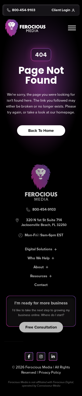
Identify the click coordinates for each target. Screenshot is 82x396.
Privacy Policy (50, 372)
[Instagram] (41, 356)
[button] (72, 28)
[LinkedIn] (53, 356)
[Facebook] (29, 356)
